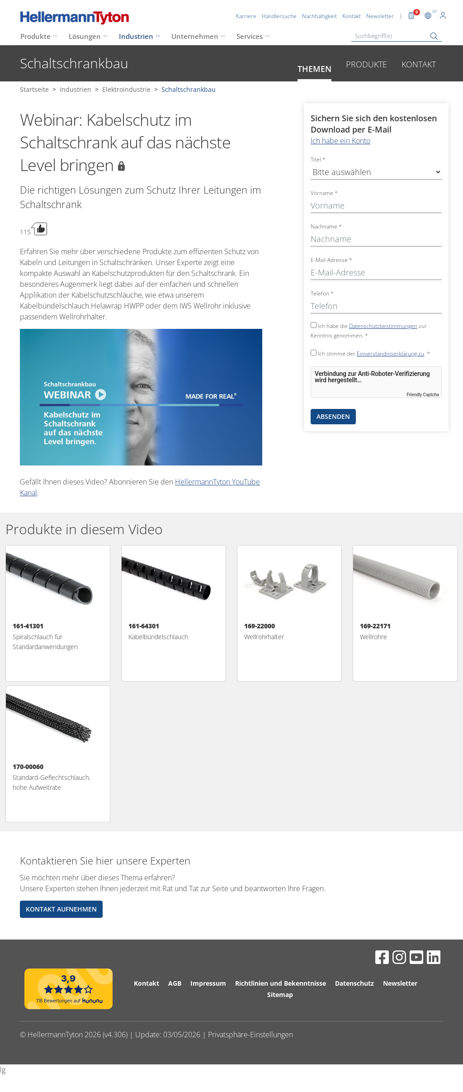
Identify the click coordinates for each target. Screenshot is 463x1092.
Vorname (324, 193)
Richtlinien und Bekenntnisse (280, 983)
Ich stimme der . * (370, 353)
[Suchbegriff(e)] (396, 36)
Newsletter (400, 983)
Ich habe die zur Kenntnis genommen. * (369, 330)
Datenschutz (354, 983)
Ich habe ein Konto (340, 141)
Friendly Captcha (422, 394)
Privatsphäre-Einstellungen (250, 1035)
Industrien (136, 36)
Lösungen (85, 36)
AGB (174, 983)
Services (249, 36)
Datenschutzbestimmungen (383, 326)
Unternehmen (194, 36)
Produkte (35, 36)
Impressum (208, 983)
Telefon (322, 293)
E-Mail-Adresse (331, 260)
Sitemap (280, 994)
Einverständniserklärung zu (390, 353)
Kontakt (419, 64)
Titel (318, 159)
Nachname (326, 226)
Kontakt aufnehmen (61, 909)
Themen (314, 68)
